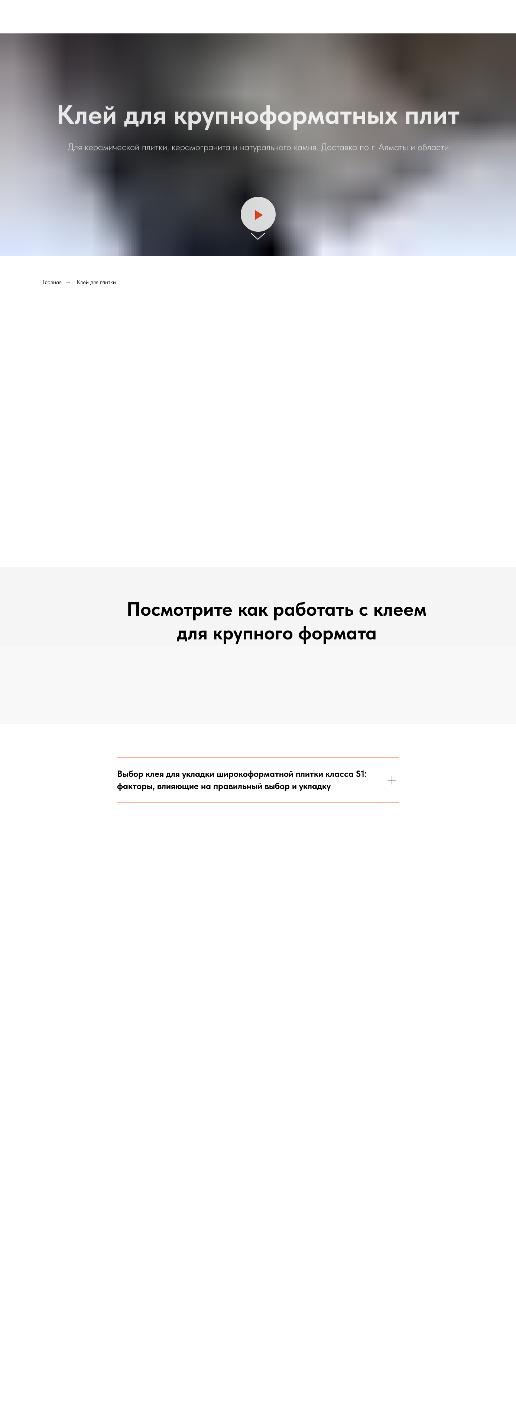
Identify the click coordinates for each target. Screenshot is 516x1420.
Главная (52, 282)
